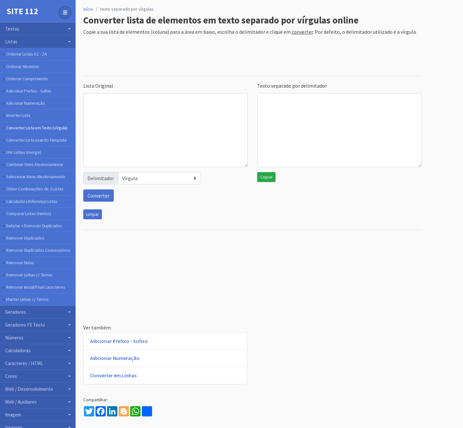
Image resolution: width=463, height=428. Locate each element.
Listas (11, 42)
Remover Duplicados (25, 238)
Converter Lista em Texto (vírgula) (37, 128)
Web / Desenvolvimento (29, 389)
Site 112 (22, 11)
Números (14, 338)
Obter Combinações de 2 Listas (34, 189)
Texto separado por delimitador (292, 86)
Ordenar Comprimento (27, 79)
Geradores (15, 312)
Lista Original (98, 86)
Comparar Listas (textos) (28, 213)
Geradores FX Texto (25, 325)
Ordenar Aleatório (22, 66)
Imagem (13, 415)
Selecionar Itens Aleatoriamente (35, 176)
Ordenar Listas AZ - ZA (26, 54)
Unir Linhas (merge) (23, 152)
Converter (98, 195)
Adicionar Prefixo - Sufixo (28, 91)
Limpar (92, 214)
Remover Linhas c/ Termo (29, 275)
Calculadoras (18, 350)
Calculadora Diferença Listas (32, 201)
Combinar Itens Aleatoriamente (34, 164)
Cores (11, 376)
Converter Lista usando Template (36, 140)
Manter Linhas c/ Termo (27, 299)
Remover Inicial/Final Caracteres (35, 287)
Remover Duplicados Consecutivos (38, 250)
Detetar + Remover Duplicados (34, 226)
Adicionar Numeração (25, 103)
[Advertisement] (200, 56)
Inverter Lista (18, 115)
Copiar (266, 177)
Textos (12, 29)
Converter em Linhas (113, 375)
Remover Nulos (20, 263)
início (88, 9)
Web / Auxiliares (21, 402)
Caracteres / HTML (24, 363)
